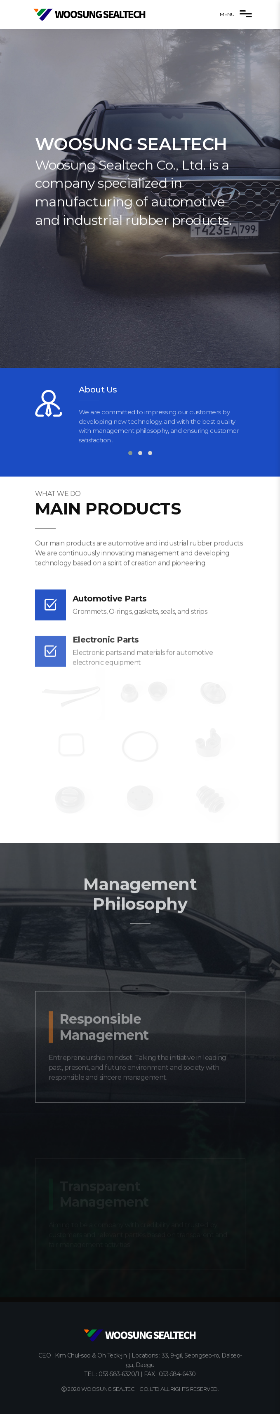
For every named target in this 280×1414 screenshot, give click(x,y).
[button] (130, 453)
